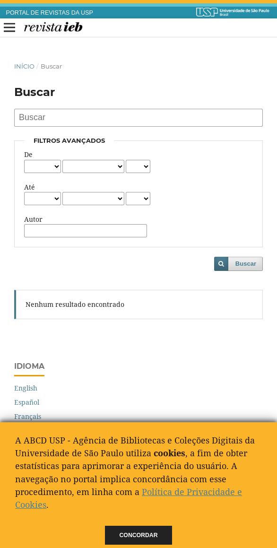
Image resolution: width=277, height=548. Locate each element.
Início (24, 66)
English (25, 387)
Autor (33, 219)
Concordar (139, 535)
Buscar (245, 263)
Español (26, 402)
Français (27, 416)
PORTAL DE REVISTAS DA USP (49, 12)
